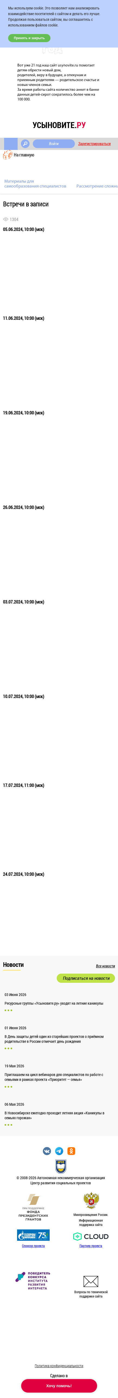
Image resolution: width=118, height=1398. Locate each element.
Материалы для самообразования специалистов (35, 184)
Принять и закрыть (29, 38)
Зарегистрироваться (94, 144)
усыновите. (59, 125)
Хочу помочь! (59, 1386)
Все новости (105, 966)
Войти (54, 144)
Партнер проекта (90, 1245)
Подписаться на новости (86, 978)
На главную (24, 154)
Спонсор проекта (33, 1245)
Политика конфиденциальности (59, 1365)
